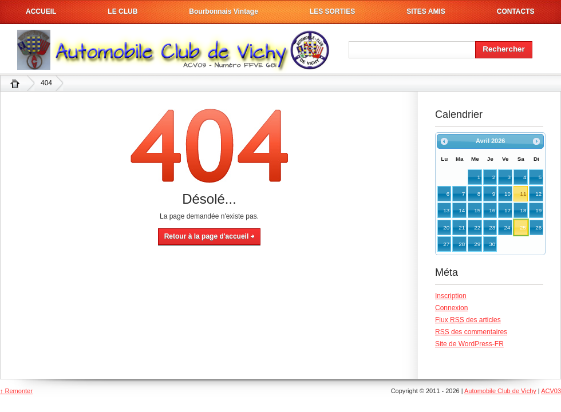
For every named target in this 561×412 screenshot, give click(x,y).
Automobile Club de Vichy (14, 83)
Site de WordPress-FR (469, 344)
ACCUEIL (41, 11)
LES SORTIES (332, 11)
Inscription (451, 296)
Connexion (451, 308)
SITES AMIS (425, 11)
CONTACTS (516, 11)
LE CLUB (122, 11)
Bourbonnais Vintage (223, 11)
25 (523, 227)
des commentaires (471, 332)
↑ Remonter (16, 390)
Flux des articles (468, 320)
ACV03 (551, 390)
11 (523, 194)
